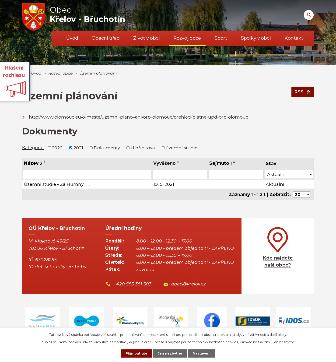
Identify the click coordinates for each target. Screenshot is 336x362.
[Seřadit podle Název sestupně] (44, 163)
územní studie (181, 148)
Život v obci (146, 38)
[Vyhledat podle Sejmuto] (236, 174)
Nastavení (202, 353)
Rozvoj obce (187, 38)
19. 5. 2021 (163, 184)
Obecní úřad (106, 38)
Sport (220, 38)
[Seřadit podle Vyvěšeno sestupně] (178, 163)
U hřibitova (143, 148)
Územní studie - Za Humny (58, 184)
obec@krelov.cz (188, 283)
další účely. (278, 334)
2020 (57, 148)
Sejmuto (220, 163)
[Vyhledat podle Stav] (289, 174)
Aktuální (275, 184)
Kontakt (293, 38)
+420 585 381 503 (132, 283)
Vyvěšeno (164, 163)
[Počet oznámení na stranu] (301, 194)
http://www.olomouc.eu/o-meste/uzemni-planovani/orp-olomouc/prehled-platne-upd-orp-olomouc (138, 117)
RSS (302, 92)
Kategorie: (33, 147)
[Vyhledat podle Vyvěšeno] (180, 174)
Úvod (72, 38)
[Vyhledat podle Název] (87, 174)
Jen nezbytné (170, 353)
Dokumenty (107, 148)
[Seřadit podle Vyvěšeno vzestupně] (178, 161)
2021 (78, 148)
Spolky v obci (256, 38)
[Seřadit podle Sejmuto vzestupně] (234, 161)
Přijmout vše (136, 353)
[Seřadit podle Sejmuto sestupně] (234, 163)
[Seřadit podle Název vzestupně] (44, 161)
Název (33, 163)
